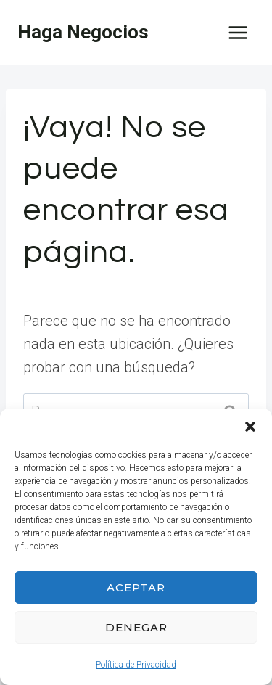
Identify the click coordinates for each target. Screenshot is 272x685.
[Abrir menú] (238, 32)
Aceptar (136, 587)
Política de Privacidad (136, 665)
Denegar (136, 627)
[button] (250, 426)
